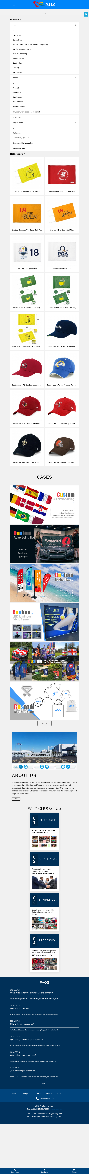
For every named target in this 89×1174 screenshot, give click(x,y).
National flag (17, 40)
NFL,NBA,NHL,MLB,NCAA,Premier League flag (30, 44)
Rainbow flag (17, 72)
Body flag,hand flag (20, 54)
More (44, 723)
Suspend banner (19, 106)
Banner (44, 77)
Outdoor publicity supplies (23, 143)
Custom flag (17, 35)
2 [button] (45, 14)
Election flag (17, 63)
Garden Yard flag (19, 58)
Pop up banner (18, 102)
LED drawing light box (21, 137)
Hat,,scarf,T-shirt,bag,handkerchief (26, 112)
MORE (44, 1084)
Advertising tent (19, 148)
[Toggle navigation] (14, 5)
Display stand (44, 122)
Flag (44, 25)
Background (17, 133)
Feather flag (17, 117)
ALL (14, 31)
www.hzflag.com (56, 1109)
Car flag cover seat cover (22, 49)
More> (16, 799)
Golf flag (16, 68)
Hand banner (17, 97)
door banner (17, 92)
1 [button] (44, 14)
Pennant (16, 88)
